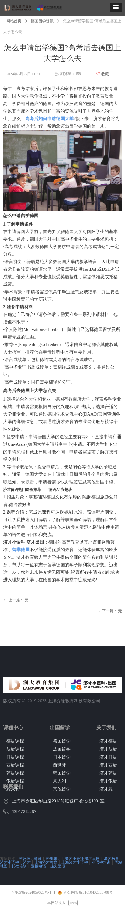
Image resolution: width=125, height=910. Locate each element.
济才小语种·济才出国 (82, 858)
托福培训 (19, 866)
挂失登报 (57, 866)
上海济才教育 (46, 862)
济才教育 (111, 858)
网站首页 (13, 21)
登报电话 (38, 866)
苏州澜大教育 (30, 858)
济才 (27, 862)
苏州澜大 (53, 858)
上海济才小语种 (74, 862)
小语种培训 (101, 862)
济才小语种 (9, 862)
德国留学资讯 (42, 21)
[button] (116, 7)
